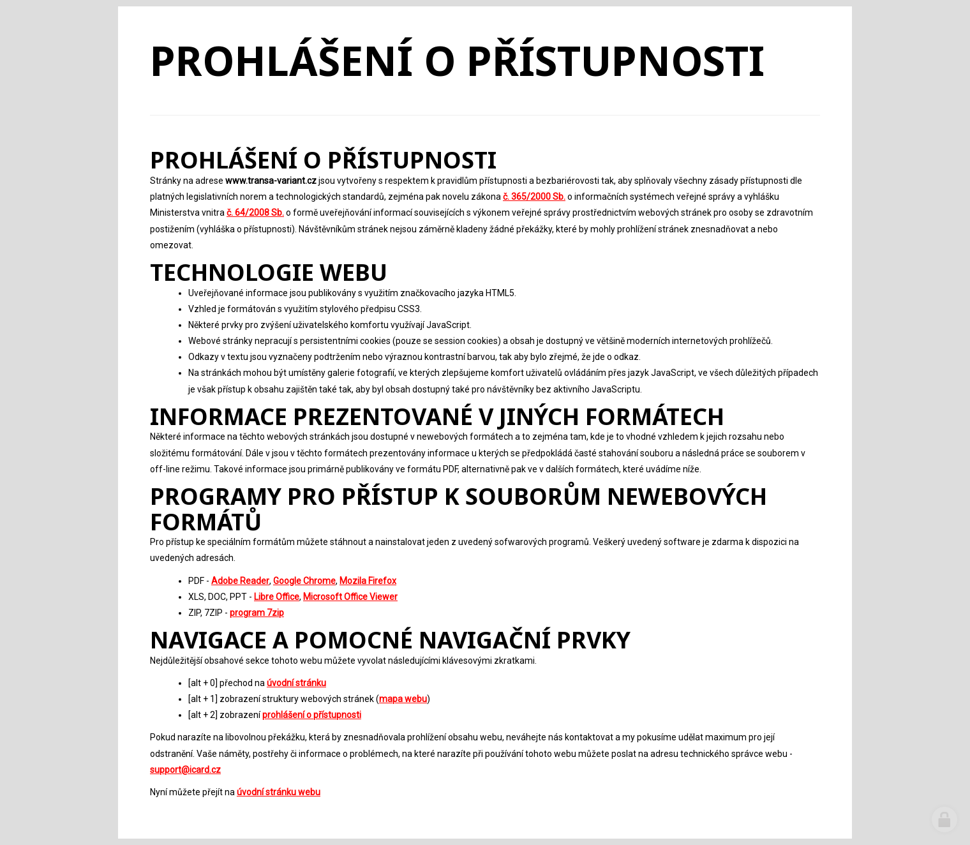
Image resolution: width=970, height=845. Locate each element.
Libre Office (276, 597)
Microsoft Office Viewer (350, 597)
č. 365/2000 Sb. (534, 196)
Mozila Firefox (368, 581)
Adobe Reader (240, 581)
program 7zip (257, 613)
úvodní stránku (296, 683)
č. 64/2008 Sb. (255, 212)
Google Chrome (304, 581)
